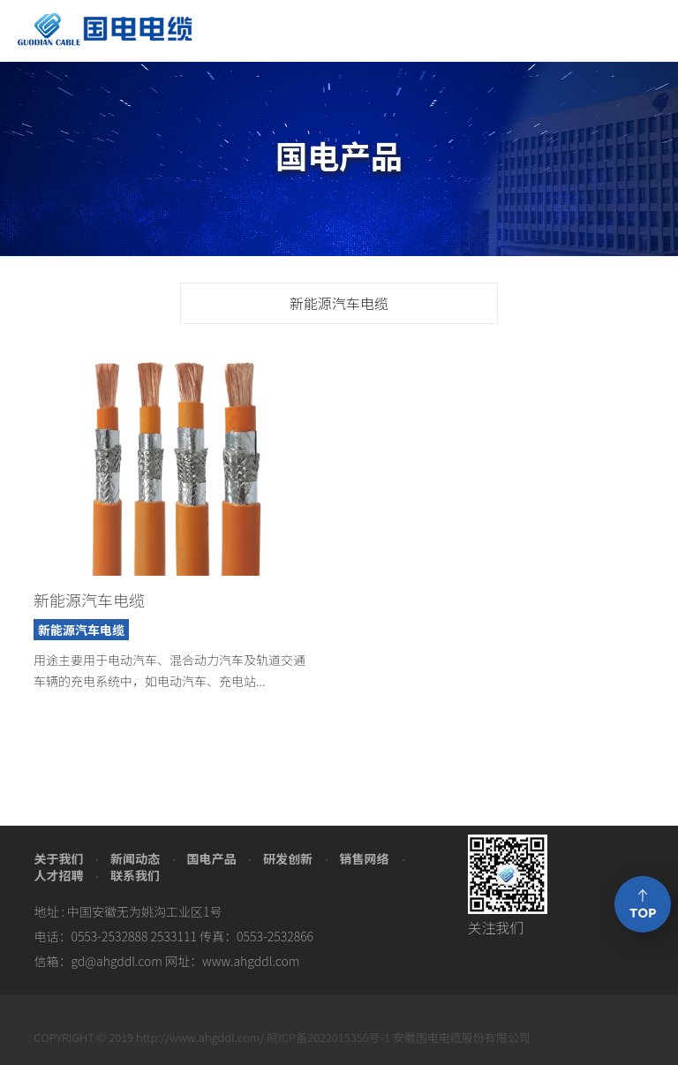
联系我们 (135, 875)
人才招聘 (58, 875)
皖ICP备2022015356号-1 (328, 1037)
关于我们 (58, 858)
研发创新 (288, 858)
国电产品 (211, 858)
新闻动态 (135, 858)
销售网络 (364, 858)
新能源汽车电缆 (339, 302)
